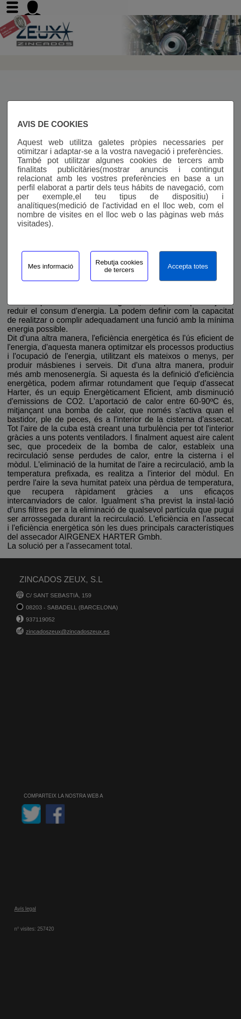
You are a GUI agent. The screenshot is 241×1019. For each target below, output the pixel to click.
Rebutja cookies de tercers (119, 266)
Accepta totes (188, 266)
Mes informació (50, 266)
